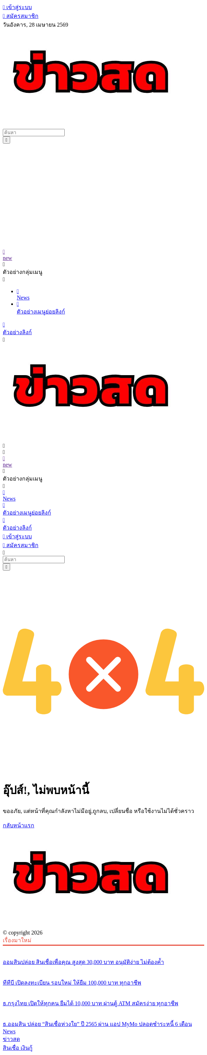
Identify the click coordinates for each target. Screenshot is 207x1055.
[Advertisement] (103, 196)
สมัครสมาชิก (20, 16)
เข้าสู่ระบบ (17, 7)
